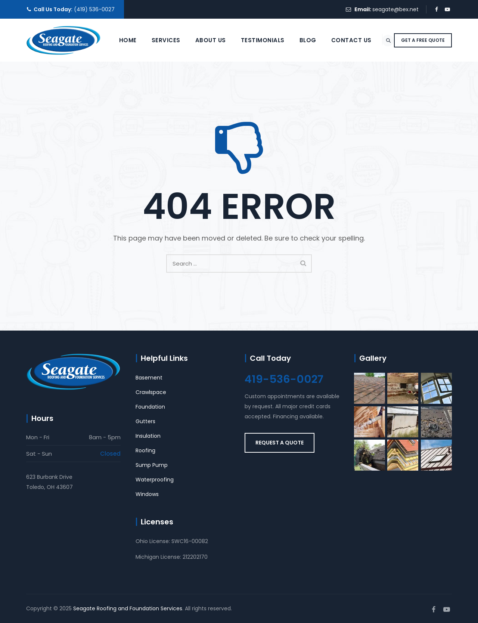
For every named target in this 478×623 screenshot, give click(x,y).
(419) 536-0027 (94, 9)
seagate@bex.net (395, 9)
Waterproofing (155, 479)
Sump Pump (152, 465)
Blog (289, 83)
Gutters (145, 421)
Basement (149, 377)
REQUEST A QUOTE (279, 442)
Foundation (150, 406)
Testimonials (244, 83)
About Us (192, 83)
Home (109, 83)
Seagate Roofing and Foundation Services (127, 608)
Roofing (145, 450)
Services (147, 83)
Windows (147, 494)
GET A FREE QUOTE (423, 83)
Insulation (148, 436)
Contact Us (333, 83)
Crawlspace (151, 392)
